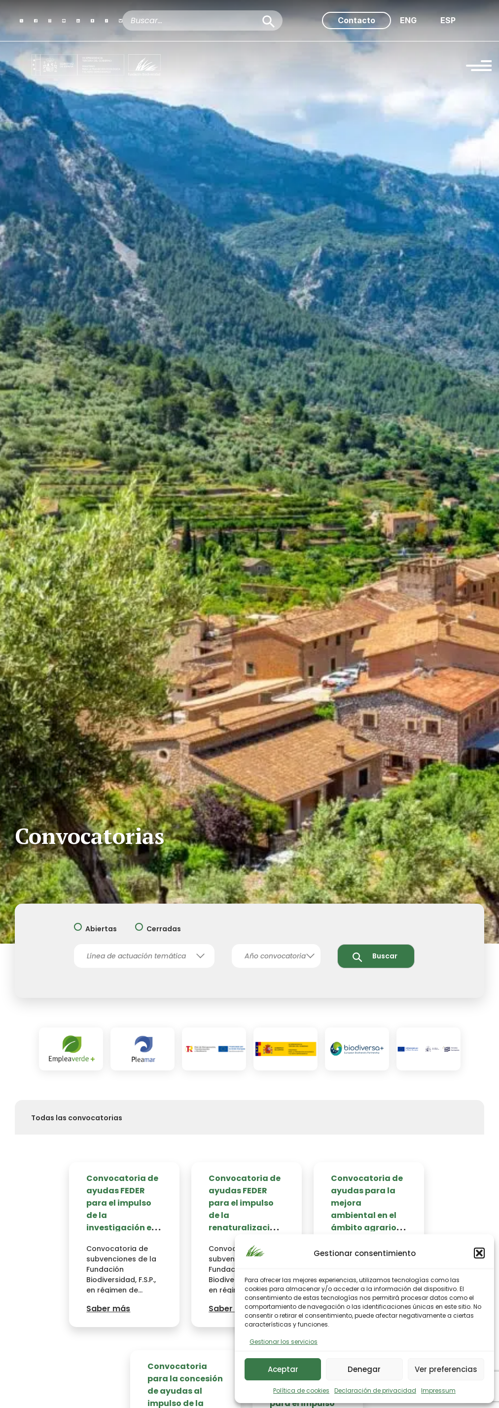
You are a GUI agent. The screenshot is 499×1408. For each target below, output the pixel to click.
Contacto (356, 20)
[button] (479, 1253)
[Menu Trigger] (479, 67)
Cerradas (163, 929)
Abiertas (101, 929)
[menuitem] (408, 20)
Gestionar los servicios (284, 1341)
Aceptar (283, 1369)
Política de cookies (301, 1390)
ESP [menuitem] (448, 20)
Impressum (438, 1390)
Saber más (108, 1308)
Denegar (364, 1369)
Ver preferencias (446, 1369)
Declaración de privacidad (375, 1390)
